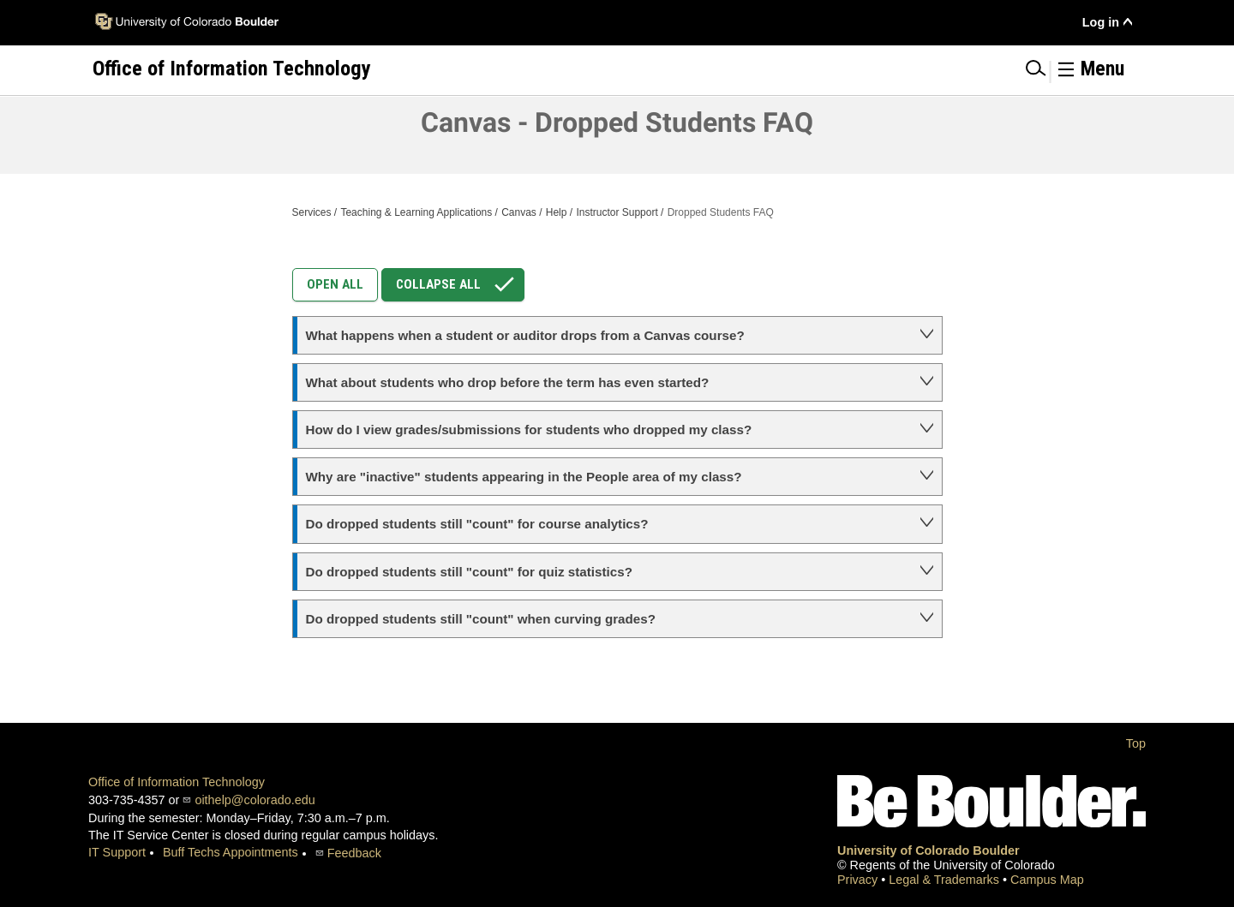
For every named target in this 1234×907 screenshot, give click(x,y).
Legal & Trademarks (946, 879)
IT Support (117, 852)
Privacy (859, 879)
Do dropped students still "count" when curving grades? (481, 619)
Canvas (518, 212)
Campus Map (1047, 879)
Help (556, 212)
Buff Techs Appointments (230, 852)
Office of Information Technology (176, 782)
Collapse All (460, 284)
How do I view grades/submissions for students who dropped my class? (529, 429)
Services (312, 212)
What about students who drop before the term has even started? (508, 382)
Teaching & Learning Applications (416, 212)
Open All (335, 284)
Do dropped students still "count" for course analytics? (477, 523)
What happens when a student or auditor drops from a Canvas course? (525, 335)
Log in (1100, 22)
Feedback (354, 853)
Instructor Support (616, 212)
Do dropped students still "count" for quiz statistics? (469, 571)
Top (1136, 743)
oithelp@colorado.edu (254, 800)
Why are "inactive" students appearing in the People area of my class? (524, 476)
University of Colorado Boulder (928, 850)
